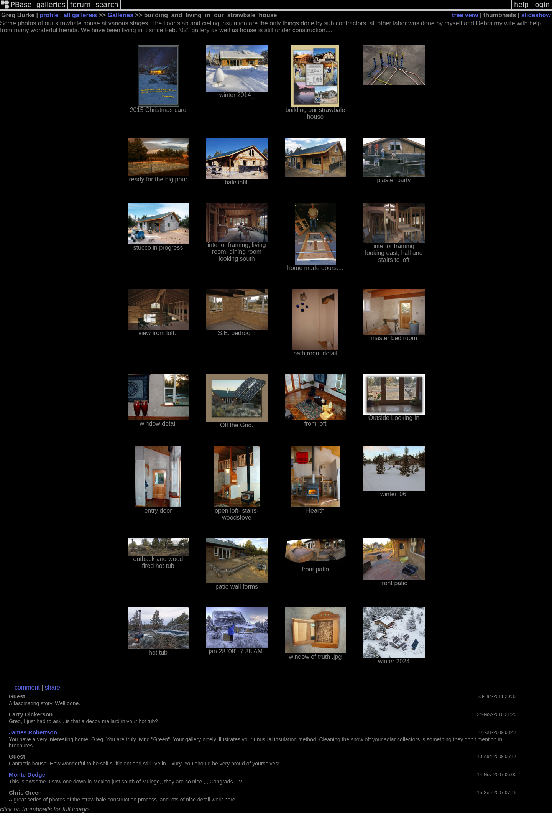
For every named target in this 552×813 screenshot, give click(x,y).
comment (27, 687)
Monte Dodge (27, 774)
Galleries (121, 15)
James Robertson (33, 732)
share (52, 687)
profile (49, 15)
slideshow (536, 15)
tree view (465, 15)
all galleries (80, 15)
